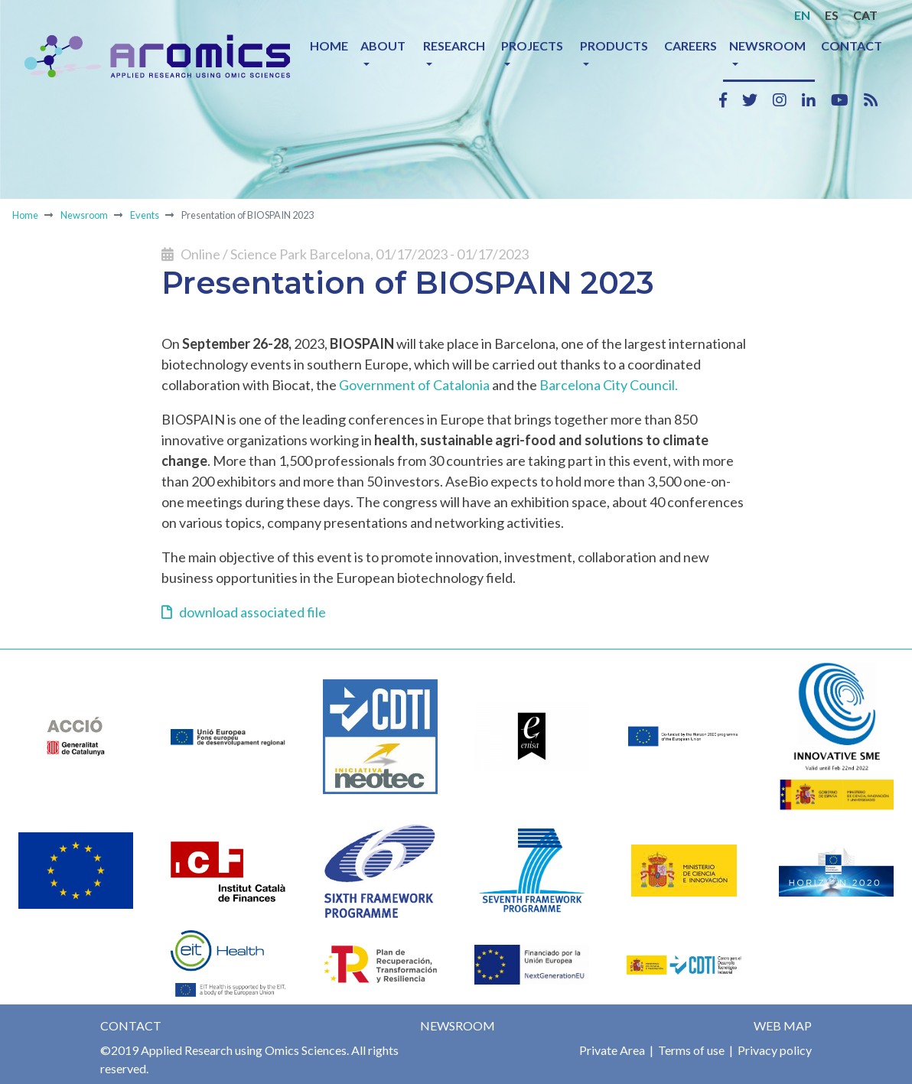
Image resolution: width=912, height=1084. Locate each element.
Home (329, 45)
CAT (865, 15)
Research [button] (454, 45)
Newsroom (84, 215)
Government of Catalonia (414, 384)
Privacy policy (773, 1050)
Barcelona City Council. (608, 384)
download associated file (243, 612)
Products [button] (614, 45)
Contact (851, 45)
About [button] (383, 45)
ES (832, 15)
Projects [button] (532, 45)
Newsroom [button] (767, 45)
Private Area (612, 1050)
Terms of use (690, 1050)
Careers (690, 45)
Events (144, 215)
